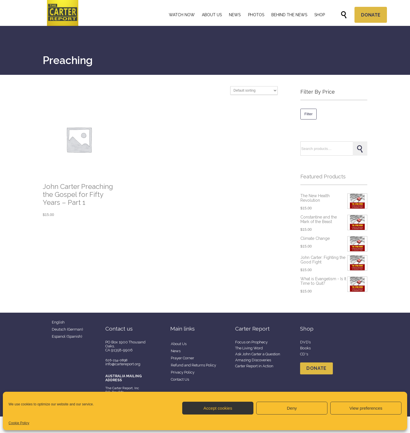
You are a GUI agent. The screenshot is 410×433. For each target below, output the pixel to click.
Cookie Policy (19, 423)
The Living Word (249, 348)
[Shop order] (254, 90)
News (176, 351)
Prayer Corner (182, 358)
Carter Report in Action (254, 366)
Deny (292, 408)
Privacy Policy (182, 372)
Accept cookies (218, 408)
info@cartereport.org (122, 364)
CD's (304, 354)
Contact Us (180, 379)
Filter (308, 114)
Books (305, 348)
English (58, 322)
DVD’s (305, 342)
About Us (178, 344)
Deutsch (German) (67, 329)
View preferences (365, 408)
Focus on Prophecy (251, 342)
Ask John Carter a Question (257, 354)
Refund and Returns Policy (193, 365)
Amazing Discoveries (253, 360)
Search (359, 148)
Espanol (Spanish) (67, 336)
